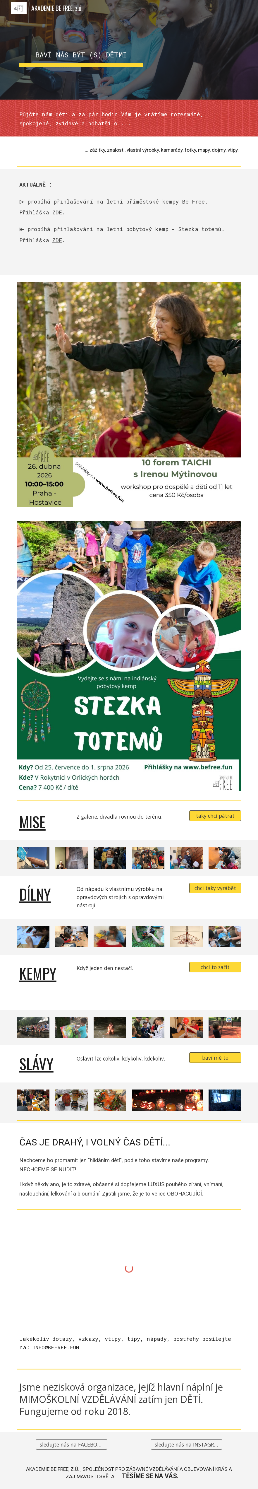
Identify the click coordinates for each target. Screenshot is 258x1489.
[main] (81, 49)
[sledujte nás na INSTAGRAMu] (186, 1444)
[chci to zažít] (215, 967)
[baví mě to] (215, 1057)
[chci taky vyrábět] (215, 888)
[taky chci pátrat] (215, 815)
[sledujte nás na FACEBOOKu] (71, 1444)
